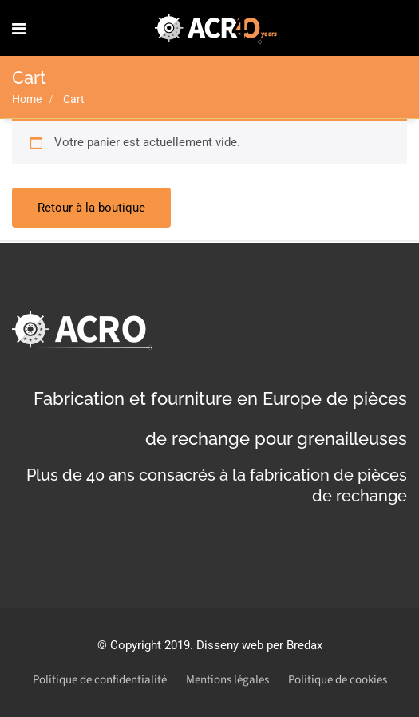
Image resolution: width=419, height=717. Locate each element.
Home (27, 99)
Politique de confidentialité (100, 679)
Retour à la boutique (91, 207)
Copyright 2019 (150, 645)
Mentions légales (227, 679)
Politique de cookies (337, 679)
